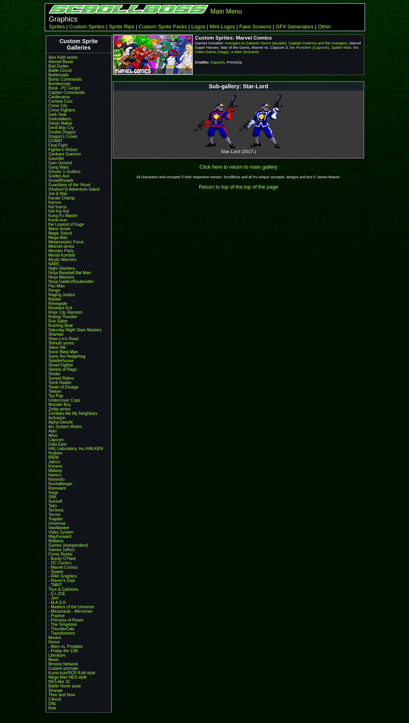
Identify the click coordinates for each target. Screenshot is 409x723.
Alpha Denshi (60, 422)
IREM (53, 457)
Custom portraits (63, 668)
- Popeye (56, 615)
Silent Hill (57, 347)
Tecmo (54, 514)
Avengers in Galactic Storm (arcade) (255, 43)
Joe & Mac (58, 193)
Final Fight (58, 145)
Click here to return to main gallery (239, 167)
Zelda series (59, 409)
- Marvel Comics (63, 567)
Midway (55, 470)
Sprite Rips (122, 27)
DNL (52, 703)
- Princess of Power (66, 620)
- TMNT (55, 585)
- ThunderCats (61, 629)
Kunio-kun (57, 220)
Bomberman (59, 84)
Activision (57, 418)
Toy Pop (55, 396)
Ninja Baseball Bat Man (69, 273)
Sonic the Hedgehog (66, 356)
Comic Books (60, 554)
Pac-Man (56, 286)
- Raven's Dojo (61, 580)
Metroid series (61, 246)
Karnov (54, 202)
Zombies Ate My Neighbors (72, 413)
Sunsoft (55, 501)
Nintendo (56, 479)
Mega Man (58, 237)
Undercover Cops (64, 400)
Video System (60, 532)
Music (53, 659)
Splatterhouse (60, 361)
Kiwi (52, 708)
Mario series (59, 229)
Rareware (57, 488)
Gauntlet (56, 158)
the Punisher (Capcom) (309, 47)
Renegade (57, 303)
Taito (52, 506)
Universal (57, 523)
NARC (54, 264)
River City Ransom (65, 312)
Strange (55, 690)
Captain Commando (66, 92)
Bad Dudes (58, 66)
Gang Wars (58, 167)
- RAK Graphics (62, 576)
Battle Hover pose (64, 686)
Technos (56, 510)
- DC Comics (59, 563)
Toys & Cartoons (63, 589)
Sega (53, 492)
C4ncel (54, 699)
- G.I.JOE (57, 594)
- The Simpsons (62, 624)
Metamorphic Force (65, 242)
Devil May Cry (61, 127)
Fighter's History (63, 149)
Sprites (57, 27)
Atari (52, 431)
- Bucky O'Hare (62, 558)
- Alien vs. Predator (65, 646)
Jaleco (54, 462)
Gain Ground (60, 163)
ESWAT (55, 141)
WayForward (59, 536)
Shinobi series (61, 343)
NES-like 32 (59, 681)
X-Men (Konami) (245, 52)
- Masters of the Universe (71, 607)
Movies (54, 637)
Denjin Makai (60, 123)
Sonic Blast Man (63, 352)
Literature (57, 655)
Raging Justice (61, 295)
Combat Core (60, 101)
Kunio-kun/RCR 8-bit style (71, 673)
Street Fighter (60, 365)
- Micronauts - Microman (70, 611)
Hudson (55, 453)
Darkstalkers (59, 119)
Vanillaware (58, 528)
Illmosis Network (63, 664)
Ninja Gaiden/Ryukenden (71, 281)
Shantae (56, 334)
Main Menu (226, 11)
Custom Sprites (87, 27)
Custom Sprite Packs (163, 27)
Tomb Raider (59, 382)
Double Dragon (62, 132)
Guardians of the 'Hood (69, 185)
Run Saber (58, 321)
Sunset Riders (61, 378)
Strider (54, 374)
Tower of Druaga (63, 387)
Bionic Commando (65, 79)
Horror (54, 642)
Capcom (56, 440)
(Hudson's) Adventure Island (73, 189)
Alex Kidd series (62, 57)
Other (324, 27)
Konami (55, 466)
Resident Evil (60, 308)
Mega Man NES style (67, 677)
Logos (198, 27)
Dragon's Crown (62, 136)
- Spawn (56, 572)
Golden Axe (58, 176)
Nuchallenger (60, 484)
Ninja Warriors (61, 277)
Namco (54, 475)
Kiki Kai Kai (58, 211)
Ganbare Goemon (64, 154)
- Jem (53, 598)
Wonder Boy (59, 404)
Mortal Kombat (61, 255)
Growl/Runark (60, 180)
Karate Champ (61, 198)
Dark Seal (57, 114)
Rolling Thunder (62, 317)
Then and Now (61, 695)
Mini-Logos (222, 27)
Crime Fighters (61, 110)
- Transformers (61, 633)
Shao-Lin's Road (63, 339)
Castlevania (58, 97)
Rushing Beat (60, 325)
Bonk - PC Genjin (64, 88)
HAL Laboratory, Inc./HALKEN (75, 448)
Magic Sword (60, 233)
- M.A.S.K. (57, 602)
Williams (56, 541)
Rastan (54, 299)
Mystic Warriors (62, 259)
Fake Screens (255, 27)
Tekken (54, 391)
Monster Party (61, 251)
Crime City (58, 106)
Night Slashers (61, 268)
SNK (52, 497)
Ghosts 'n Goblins (64, 171)
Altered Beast (60, 62)
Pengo (54, 290)
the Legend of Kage (66, 224)
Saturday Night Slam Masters (74, 330)
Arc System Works (65, 426)
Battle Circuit (59, 70)
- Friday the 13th (63, 651)
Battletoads (58, 75)
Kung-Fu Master (62, 215)
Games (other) (61, 550)
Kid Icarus (57, 207)
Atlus (53, 435)
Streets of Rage (62, 369)
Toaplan (55, 519)
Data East (57, 444)
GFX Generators (295, 27)
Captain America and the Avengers (317, 43)
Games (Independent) (68, 545)
